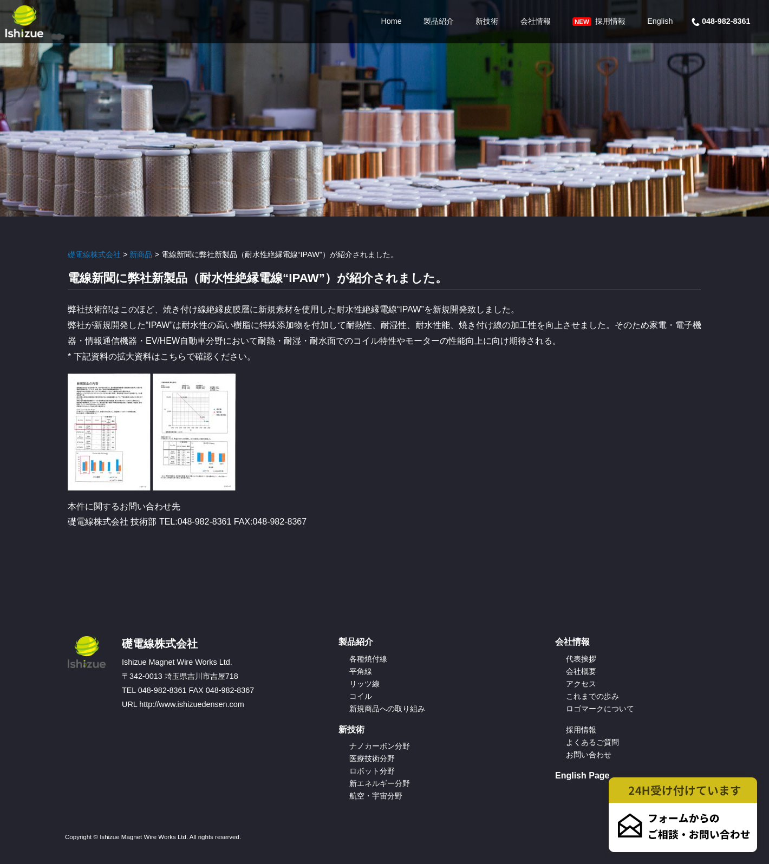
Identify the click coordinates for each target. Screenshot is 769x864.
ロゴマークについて (600, 708)
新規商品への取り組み (387, 708)
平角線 (360, 671)
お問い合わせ (588, 754)
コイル (360, 696)
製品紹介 (438, 21)
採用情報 (598, 21)
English (660, 21)
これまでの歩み (592, 696)
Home (391, 21)
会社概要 (581, 671)
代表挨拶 (581, 658)
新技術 (486, 21)
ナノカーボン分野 (379, 746)
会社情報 (535, 21)
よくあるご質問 (592, 742)
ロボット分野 (372, 771)
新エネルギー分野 (379, 783)
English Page (582, 775)
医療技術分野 (372, 758)
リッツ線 (364, 683)
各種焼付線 (368, 658)
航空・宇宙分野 (375, 795)
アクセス (581, 683)
